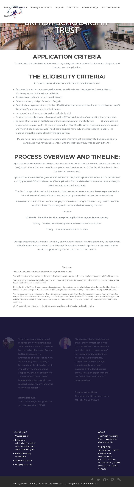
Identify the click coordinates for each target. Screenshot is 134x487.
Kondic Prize (72, 8)
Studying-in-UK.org (23, 464)
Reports (59, 8)
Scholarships (19, 8)
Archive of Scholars (111, 8)
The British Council (23, 460)
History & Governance (41, 8)
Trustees (8, 16)
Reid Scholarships (90, 8)
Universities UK (22, 435)
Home (7, 8)
